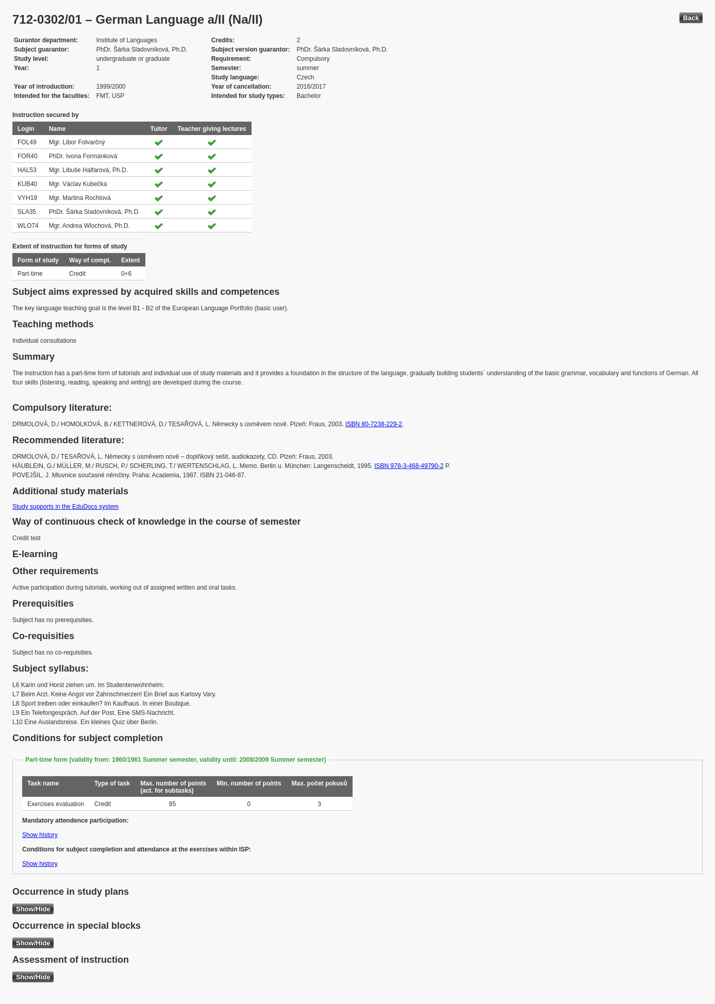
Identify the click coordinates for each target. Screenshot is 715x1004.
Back (691, 18)
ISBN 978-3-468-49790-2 (408, 466)
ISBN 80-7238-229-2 (373, 424)
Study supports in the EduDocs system (65, 506)
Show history (40, 835)
